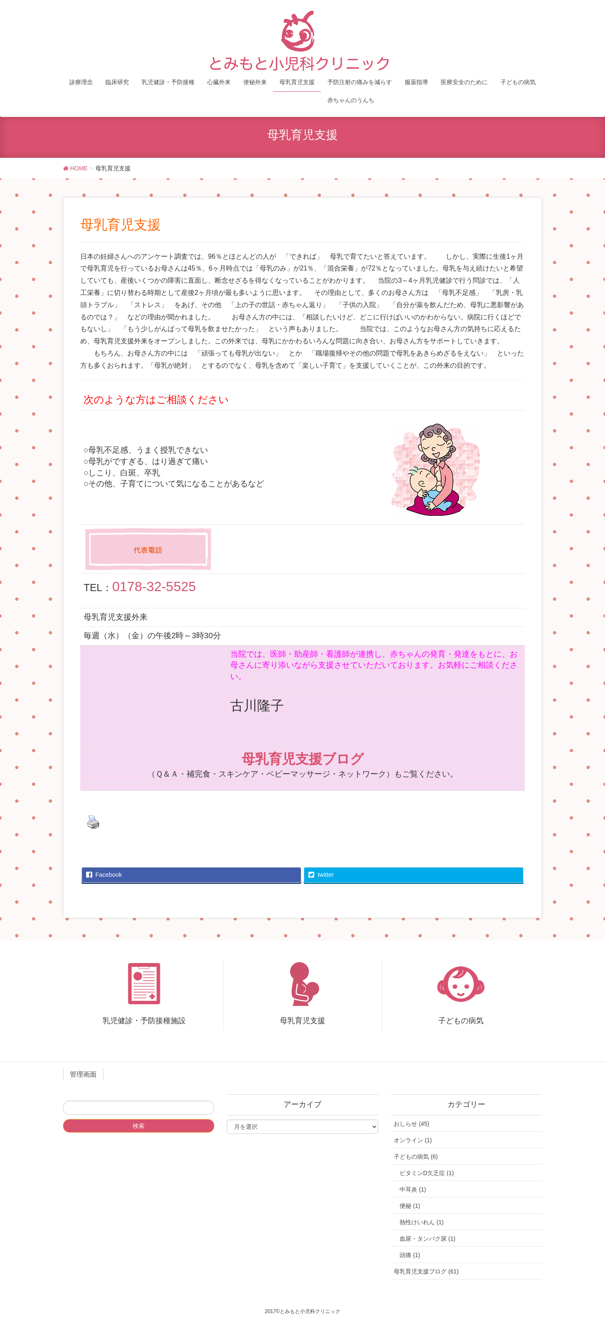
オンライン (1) (413, 1140)
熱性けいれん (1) (422, 1222)
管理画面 (83, 1074)
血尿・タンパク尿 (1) (427, 1238)
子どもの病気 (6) (416, 1156)
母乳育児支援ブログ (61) (426, 1271)
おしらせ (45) (411, 1123)
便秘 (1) (410, 1205)
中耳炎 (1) (413, 1189)
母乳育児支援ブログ (303, 759)
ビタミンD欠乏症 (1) (427, 1173)
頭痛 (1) (410, 1255)
